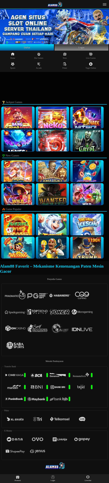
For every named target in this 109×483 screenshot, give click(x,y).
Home (12, 55)
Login (81, 47)
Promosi (18, 478)
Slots (65, 55)
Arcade (39, 65)
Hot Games (38, 55)
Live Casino (91, 55)
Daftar (27, 47)
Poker (64, 65)
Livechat (88, 478)
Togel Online (91, 65)
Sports (12, 65)
